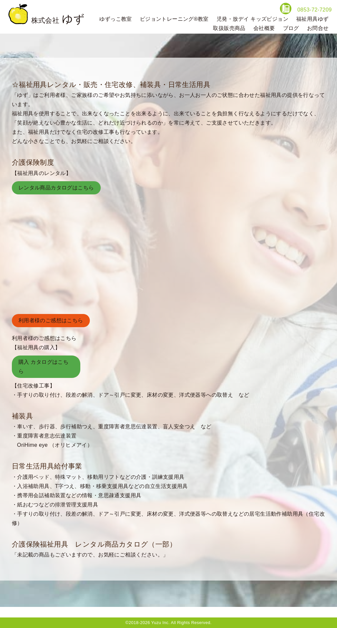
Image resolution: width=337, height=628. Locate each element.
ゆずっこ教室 (115, 19)
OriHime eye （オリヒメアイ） (54, 445)
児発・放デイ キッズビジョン (252, 19)
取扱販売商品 (229, 28)
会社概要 (264, 28)
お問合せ (318, 28)
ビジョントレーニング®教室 (174, 19)
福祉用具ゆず (312, 19)
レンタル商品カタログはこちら (56, 187)
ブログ (291, 28)
